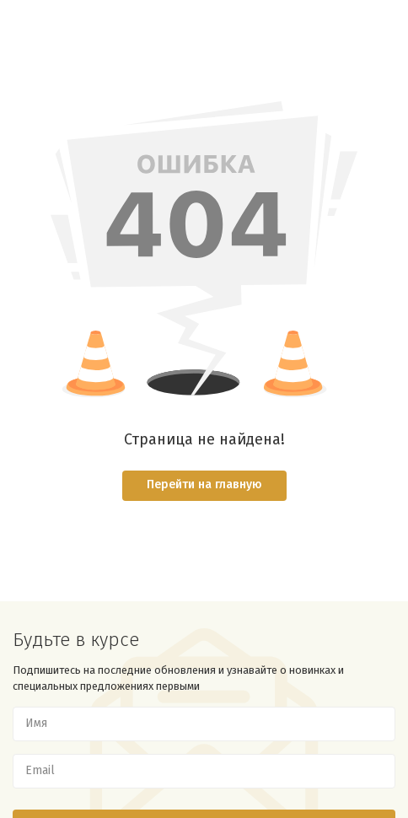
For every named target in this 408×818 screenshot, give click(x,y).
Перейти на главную (204, 484)
